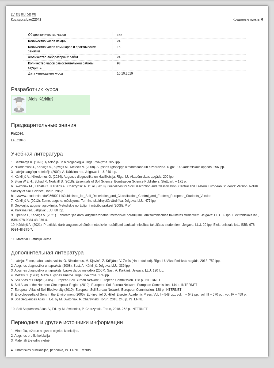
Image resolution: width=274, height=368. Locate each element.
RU (23, 15)
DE (28, 15)
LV (13, 15)
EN (18, 15)
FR (34, 15)
